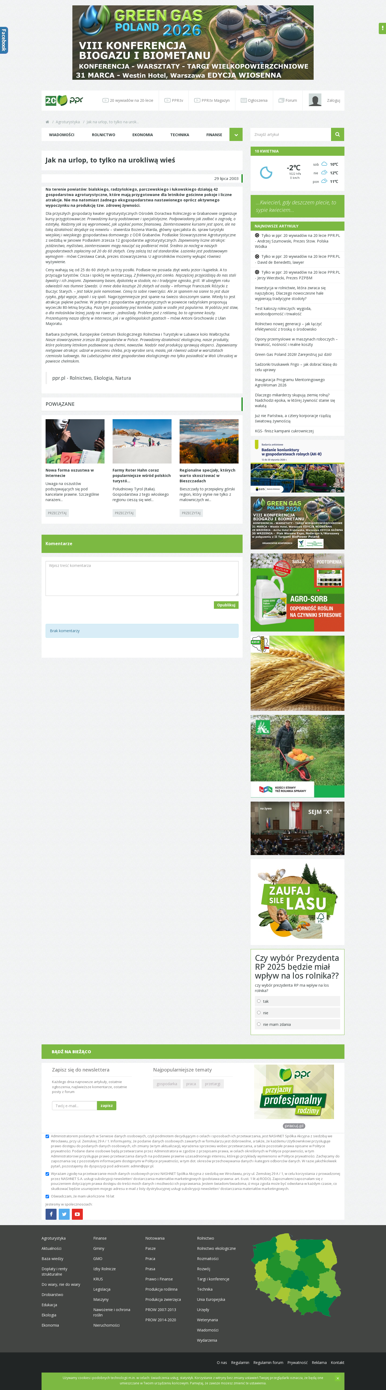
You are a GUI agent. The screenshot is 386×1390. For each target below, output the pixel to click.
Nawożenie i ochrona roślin (111, 1312)
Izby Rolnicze (104, 1268)
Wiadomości (61, 134)
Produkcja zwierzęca (163, 1299)
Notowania (155, 1238)
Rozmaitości (207, 1258)
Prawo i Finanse (159, 1279)
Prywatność (297, 1362)
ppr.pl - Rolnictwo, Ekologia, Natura (91, 378)
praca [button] (191, 1083)
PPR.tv (173, 100)
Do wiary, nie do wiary (61, 1284)
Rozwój (203, 1268)
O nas (222, 1362)
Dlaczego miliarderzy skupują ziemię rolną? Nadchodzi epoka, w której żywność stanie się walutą (295, 400)
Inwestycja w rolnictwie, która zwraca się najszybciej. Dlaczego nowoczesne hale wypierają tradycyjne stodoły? (290, 293)
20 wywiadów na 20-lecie (127, 100)
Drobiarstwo (52, 1294)
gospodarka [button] (167, 1083)
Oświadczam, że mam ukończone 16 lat (80, 1196)
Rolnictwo (103, 134)
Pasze (150, 1248)
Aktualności (51, 1248)
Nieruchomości (106, 1325)
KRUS (98, 1279)
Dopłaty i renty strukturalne (54, 1271)
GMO (97, 1258)
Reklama (319, 1362)
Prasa (150, 1268)
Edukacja (49, 1304)
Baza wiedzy (52, 1258)
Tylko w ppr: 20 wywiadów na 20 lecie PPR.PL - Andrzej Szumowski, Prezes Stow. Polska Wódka (297, 241)
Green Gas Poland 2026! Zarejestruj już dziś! (293, 354)
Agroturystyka (68, 121)
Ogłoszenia (254, 100)
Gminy (98, 1248)
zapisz (107, 1105)
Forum (288, 100)
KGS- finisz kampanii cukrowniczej (284, 430)
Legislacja (101, 1289)
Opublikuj (226, 604)
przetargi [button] (212, 1083)
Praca (150, 1258)
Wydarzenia (207, 1340)
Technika (179, 134)
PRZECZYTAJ (57, 513)
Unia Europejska (211, 1299)
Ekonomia (142, 134)
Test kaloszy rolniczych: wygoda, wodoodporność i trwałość (283, 311)
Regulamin (240, 1362)
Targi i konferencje (213, 1279)
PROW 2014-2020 (160, 1319)
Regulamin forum (268, 1362)
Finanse (214, 134)
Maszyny (101, 1299)
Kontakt (337, 1362)
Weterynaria (207, 1319)
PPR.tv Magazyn (212, 100)
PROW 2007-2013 (160, 1309)
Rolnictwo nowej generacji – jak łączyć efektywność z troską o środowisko (288, 326)
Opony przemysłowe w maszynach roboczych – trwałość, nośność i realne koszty (296, 341)
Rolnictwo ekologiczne (216, 1248)
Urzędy (203, 1309)
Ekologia (49, 1314)
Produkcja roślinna (161, 1289)
